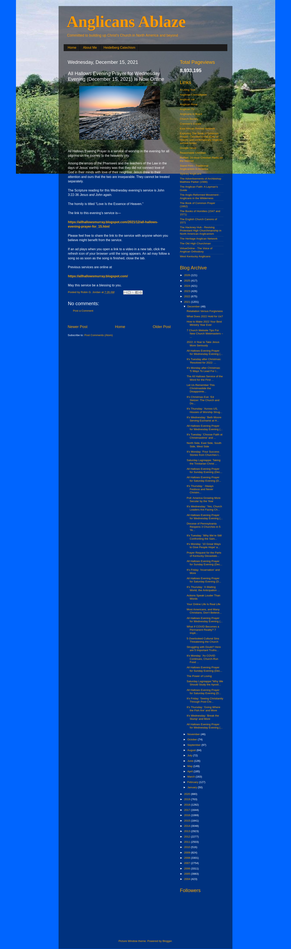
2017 (187, 809)
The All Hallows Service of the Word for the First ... (205, 378)
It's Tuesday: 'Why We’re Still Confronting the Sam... (204, 537)
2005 (187, 873)
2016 (187, 815)
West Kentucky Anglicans (195, 256)
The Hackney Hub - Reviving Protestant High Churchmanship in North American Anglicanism (200, 230)
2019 (187, 799)
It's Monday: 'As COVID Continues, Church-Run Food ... (202, 659)
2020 (187, 794)
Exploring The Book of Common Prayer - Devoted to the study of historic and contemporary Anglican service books (201, 138)
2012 (187, 836)
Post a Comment (83, 310)
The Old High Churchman (195, 243)
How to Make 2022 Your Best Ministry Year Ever (204, 323)
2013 (187, 831)
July (190, 755)
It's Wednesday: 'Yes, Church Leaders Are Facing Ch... (204, 508)
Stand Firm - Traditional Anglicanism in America (194, 167)
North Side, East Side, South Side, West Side (204, 444)
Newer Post (78, 327)
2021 (187, 301)
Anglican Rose (188, 104)
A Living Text (187, 89)
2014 (187, 825)
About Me (90, 47)
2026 (187, 275)
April (190, 771)
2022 (187, 296)
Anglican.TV (187, 109)
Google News (188, 147)
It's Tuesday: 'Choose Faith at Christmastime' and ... (204, 436)
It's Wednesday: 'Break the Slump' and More (203, 717)
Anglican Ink (187, 99)
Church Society (189, 118)
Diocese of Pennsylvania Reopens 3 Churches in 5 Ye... (203, 527)
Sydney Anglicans (190, 173)
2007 (187, 863)
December (194, 306)
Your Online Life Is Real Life (203, 604)
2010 (187, 847)
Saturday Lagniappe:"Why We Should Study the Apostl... (205, 683)
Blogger (167, 941)
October (192, 739)
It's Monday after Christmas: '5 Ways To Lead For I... (204, 369)
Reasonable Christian (193, 152)
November (194, 734)
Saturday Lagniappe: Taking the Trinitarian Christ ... (203, 462)
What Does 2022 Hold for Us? (205, 316)
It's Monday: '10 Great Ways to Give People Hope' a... (204, 545)
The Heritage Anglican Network (198, 238)
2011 (187, 841)
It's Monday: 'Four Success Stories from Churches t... (204, 453)
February (193, 782)
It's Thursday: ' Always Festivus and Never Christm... (200, 489)
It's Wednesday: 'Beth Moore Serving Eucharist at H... (204, 419)
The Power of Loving (199, 676)
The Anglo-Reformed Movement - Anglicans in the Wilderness (200, 196)
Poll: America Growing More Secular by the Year (203, 499)
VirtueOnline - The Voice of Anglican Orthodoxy (196, 250)
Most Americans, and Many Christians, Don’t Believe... (204, 611)
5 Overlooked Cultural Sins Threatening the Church (203, 640)
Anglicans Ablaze (126, 21)
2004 (187, 879)
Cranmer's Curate (190, 123)
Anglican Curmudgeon (193, 94)
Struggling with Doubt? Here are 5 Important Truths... (204, 648)
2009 (187, 852)
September (194, 744)
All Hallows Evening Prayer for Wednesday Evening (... (205, 352)
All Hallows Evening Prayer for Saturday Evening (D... (204, 479)
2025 (187, 280)
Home (72, 47)
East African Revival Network (197, 128)
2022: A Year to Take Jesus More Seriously (203, 344)
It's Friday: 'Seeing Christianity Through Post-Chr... (205, 700)
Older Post (162, 327)
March (191, 776)
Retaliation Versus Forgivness (205, 311)
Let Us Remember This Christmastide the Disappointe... (201, 388)
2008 (187, 857)
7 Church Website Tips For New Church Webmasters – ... (205, 333)
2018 (187, 804)
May (190, 766)
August (192, 750)
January (192, 787)
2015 (187, 820)
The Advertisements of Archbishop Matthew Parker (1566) (200, 180)
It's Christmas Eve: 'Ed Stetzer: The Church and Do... (203, 400)
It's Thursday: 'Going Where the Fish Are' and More (203, 709)
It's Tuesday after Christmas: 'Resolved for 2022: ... (204, 361)
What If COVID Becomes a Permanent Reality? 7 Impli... (203, 630)
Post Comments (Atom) (98, 335)
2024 (187, 285)
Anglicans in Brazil (191, 114)
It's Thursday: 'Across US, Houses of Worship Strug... (204, 410)
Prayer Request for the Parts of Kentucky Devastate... (204, 554)
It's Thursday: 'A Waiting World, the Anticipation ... (203, 588)
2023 (187, 291)
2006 (187, 868)
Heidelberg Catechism (119, 47)
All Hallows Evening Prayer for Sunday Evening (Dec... (204, 470)
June (190, 760)
